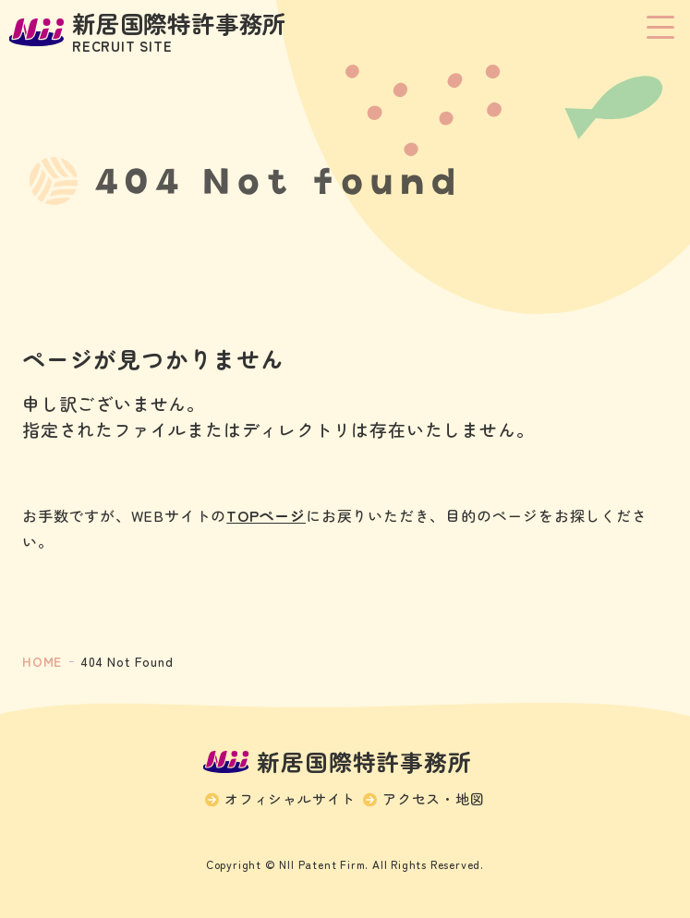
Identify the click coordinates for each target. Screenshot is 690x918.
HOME (42, 661)
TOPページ (266, 515)
